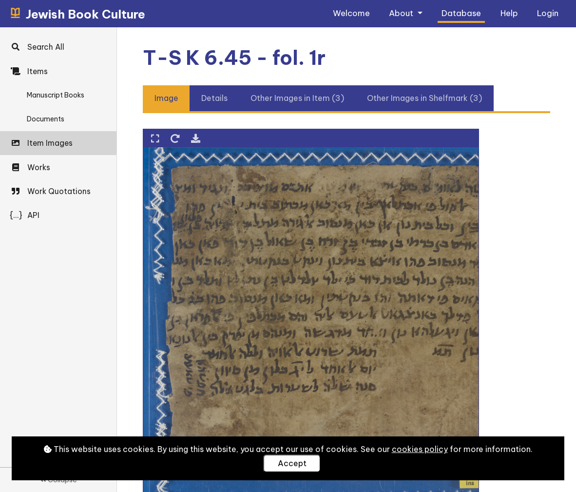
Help (509, 13)
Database (461, 13)
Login (547, 13)
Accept (292, 463)
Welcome (351, 13)
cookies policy (420, 449)
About (402, 13)
